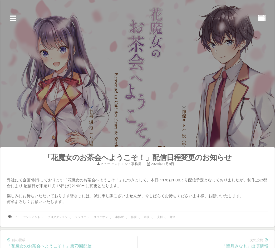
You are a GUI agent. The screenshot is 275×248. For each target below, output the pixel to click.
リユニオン (101, 217)
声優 (147, 217)
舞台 (172, 217)
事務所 (119, 217)
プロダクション (57, 217)
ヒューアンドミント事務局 (120, 163)
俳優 (134, 217)
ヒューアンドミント (27, 217)
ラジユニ (80, 217)
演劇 (160, 217)
